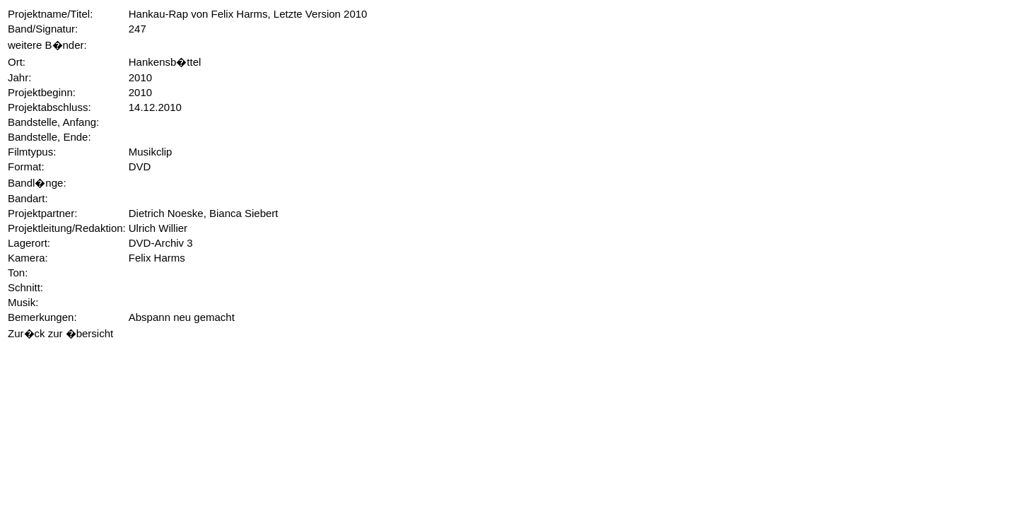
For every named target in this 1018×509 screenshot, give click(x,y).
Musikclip (150, 152)
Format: (26, 166)
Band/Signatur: (43, 29)
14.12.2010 (155, 107)
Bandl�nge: (37, 183)
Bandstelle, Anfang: (53, 122)
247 (137, 29)
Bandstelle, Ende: (49, 137)
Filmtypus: (32, 152)
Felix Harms (157, 258)
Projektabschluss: (49, 107)
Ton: (18, 273)
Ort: (16, 62)
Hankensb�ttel (165, 62)
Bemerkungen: (42, 317)
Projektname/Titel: (50, 14)
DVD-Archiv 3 (161, 243)
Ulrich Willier (158, 228)
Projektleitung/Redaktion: (67, 228)
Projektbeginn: (42, 92)
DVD (140, 166)
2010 (140, 77)
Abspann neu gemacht (182, 317)
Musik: (23, 302)
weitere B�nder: (47, 45)
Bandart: (28, 198)
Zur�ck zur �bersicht (60, 333)
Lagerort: (29, 243)
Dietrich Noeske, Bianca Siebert (204, 213)
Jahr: (19, 77)
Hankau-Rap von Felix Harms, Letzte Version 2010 (248, 14)
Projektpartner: (42, 213)
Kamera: (28, 258)
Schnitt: (25, 287)
